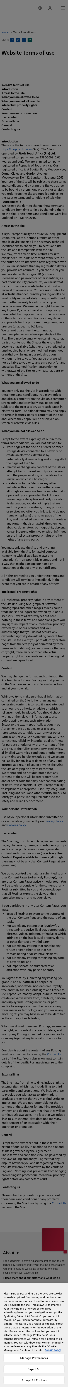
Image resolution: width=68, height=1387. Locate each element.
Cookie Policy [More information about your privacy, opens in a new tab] (53, 1350)
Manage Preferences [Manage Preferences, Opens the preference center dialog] (34, 1358)
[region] (34, 1335)
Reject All (34, 1369)
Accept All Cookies (34, 1380)
